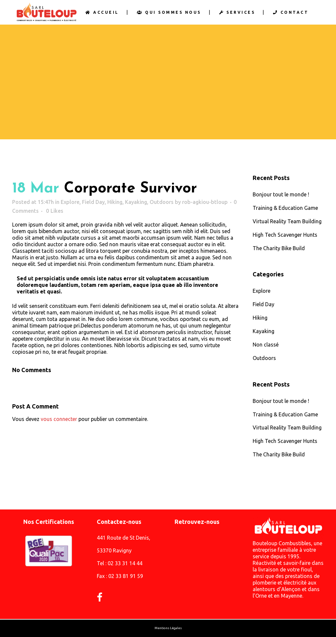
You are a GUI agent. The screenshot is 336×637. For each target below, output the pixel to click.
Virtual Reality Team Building (287, 221)
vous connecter (59, 419)
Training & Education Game (285, 208)
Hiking (114, 202)
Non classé (266, 345)
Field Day (93, 202)
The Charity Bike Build (279, 248)
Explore (70, 202)
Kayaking (136, 202)
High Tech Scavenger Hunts (285, 235)
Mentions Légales (168, 628)
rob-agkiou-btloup (205, 202)
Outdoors (162, 202)
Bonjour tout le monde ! (281, 194)
